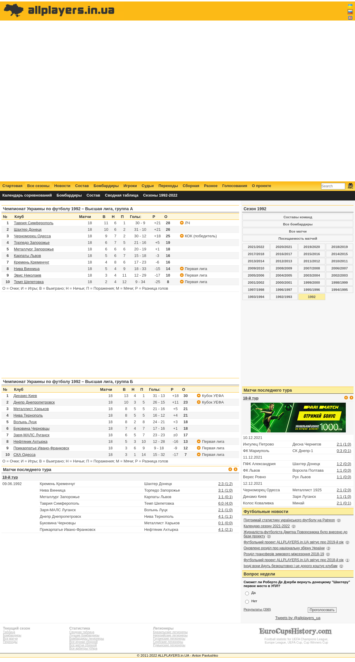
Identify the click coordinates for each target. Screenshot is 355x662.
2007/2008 (312, 268)
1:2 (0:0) (344, 464)
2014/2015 (340, 254)
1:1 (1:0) (344, 496)
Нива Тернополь (28, 415)
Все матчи (298, 231)
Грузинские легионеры (169, 638)
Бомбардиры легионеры (86, 638)
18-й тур (10, 477)
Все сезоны (38, 185)
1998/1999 (340, 282)
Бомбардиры (106, 185)
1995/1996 (312, 289)
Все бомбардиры (298, 224)
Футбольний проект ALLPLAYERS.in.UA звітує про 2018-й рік (294, 560)
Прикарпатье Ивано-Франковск (41, 448)
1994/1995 (340, 289)
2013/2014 (256, 261)
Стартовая (12, 185)
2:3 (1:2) (225, 483)
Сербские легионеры (168, 642)
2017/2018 (256, 254)
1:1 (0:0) (344, 470)
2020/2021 (284, 247)
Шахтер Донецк (28, 229)
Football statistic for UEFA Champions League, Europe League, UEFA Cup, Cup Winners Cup (296, 639)
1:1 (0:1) (225, 497)
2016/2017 (284, 254)
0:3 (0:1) (344, 450)
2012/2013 (284, 261)
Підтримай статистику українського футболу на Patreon (289, 520)
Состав (82, 185)
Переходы (168, 185)
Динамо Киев (25, 395)
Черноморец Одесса (32, 236)
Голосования (234, 185)
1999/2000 (312, 282)
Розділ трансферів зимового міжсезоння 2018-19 (284, 554)
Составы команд (297, 217)
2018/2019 (340, 247)
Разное (210, 185)
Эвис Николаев (27, 275)
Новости (62, 185)
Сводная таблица (121, 195)
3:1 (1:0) (225, 490)
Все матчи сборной (83, 645)
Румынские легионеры (169, 645)
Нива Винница (27, 268)
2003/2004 (312, 275)
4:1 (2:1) (225, 529)
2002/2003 (340, 275)
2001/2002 (256, 282)
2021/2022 (256, 247)
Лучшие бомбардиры (84, 635)
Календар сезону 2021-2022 (267, 526)
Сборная (191, 185)
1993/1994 (256, 297)
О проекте (261, 185)
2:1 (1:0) (225, 510)
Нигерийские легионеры (170, 635)
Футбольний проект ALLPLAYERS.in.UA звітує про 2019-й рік (294, 542)
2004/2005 (284, 275)
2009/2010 (256, 268)
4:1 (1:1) (225, 516)
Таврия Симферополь (33, 223)
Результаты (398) (257, 609)
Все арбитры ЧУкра (83, 648)
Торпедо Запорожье (32, 242)
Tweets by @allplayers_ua (298, 618)
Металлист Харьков (31, 409)
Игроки (130, 185)
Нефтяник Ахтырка (30, 441)
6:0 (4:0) (225, 503)
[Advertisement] (245, 91)
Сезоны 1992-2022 (160, 195)
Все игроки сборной (83, 642)
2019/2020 (312, 247)
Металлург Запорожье (34, 249)
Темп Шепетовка (29, 282)
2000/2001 (284, 282)
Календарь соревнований (27, 195)
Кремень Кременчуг (31, 262)
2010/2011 (340, 261)
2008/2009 (284, 268)
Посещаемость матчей (297, 238)
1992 (311, 297)
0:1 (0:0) (225, 523)
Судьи (148, 185)
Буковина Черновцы (31, 428)
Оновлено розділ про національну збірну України (284, 548)
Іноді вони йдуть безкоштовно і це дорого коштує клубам (290, 566)
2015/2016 (312, 254)
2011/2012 (312, 261)
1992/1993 (284, 297)
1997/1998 (256, 289)
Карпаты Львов (27, 255)
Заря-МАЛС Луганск (31, 435)
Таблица (9, 632)
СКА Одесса (24, 454)
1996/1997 (284, 289)
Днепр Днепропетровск (34, 402)
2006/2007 (340, 268)
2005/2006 (256, 275)
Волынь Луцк (25, 422)
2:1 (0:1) (344, 503)
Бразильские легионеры (170, 632)
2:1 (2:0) (344, 490)
